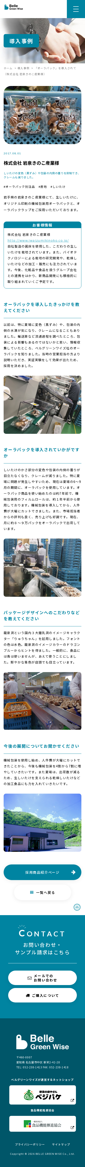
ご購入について (42, 995)
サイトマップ (61, 1144)
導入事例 (23, 68)
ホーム (8, 68)
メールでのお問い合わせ (42, 977)
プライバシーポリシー (30, 1144)
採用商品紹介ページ (42, 872)
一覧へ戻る (42, 892)
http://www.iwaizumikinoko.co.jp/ (38, 240)
